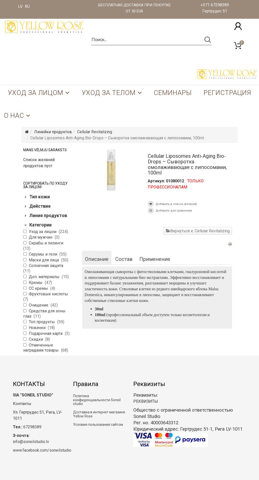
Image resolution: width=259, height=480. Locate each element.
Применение (154, 259)
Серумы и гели (43, 254)
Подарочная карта (46, 333)
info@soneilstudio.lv (31, 441)
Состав (124, 259)
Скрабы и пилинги (46, 243)
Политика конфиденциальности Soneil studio (97, 400)
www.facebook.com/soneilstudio (42, 450)
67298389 (32, 427)
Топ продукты (42, 321)
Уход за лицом (35, 93)
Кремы (36, 282)
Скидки (36, 339)
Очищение (39, 305)
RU (27, 6)
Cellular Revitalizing (94, 131)
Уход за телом (109, 93)
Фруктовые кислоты (48, 294)
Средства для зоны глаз (44, 314)
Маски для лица (44, 260)
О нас (14, 115)
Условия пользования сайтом (98, 425)
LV (20, 6)
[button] (238, 26)
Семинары (173, 93)
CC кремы (39, 288)
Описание (97, 259)
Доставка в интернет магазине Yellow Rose (99, 414)
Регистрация (227, 93)
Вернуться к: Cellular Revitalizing (198, 230)
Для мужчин (41, 237)
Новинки (38, 327)
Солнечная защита (46, 265)
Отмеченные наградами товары (41, 348)
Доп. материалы (44, 276)
